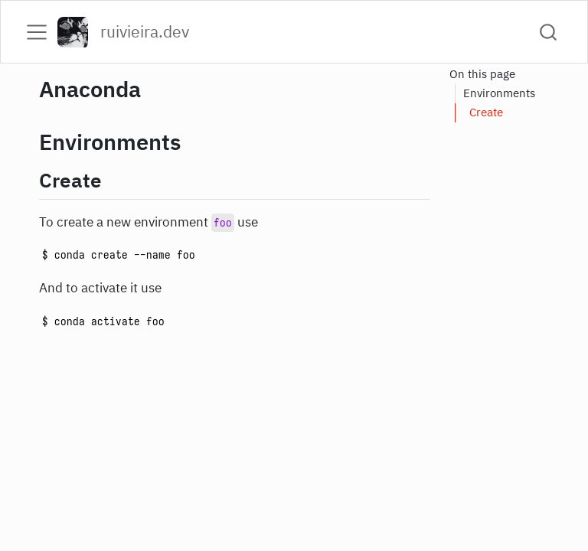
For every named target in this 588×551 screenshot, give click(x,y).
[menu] (37, 32)
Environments (499, 93)
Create (486, 112)
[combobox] (549, 32)
